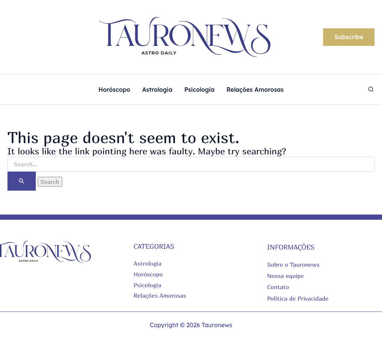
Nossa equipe (285, 275)
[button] (349, 37)
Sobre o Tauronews (293, 264)
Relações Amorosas (160, 295)
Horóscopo (148, 274)
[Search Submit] (21, 181)
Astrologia (148, 263)
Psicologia (147, 285)
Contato (278, 287)
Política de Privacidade (298, 298)
